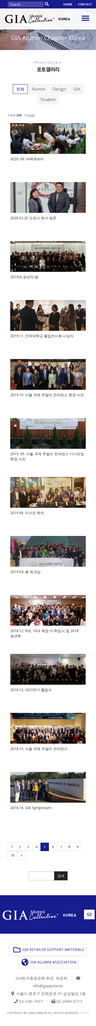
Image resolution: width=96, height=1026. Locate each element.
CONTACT (85, 4)
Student (48, 99)
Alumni (38, 89)
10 (12, 855)
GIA (76, 89)
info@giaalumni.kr (48, 985)
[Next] (21, 855)
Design (59, 89)
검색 (61, 875)
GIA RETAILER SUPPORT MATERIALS (48, 949)
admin (84, 1013)
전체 (20, 89)
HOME (67, 4)
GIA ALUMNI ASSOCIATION (49, 962)
